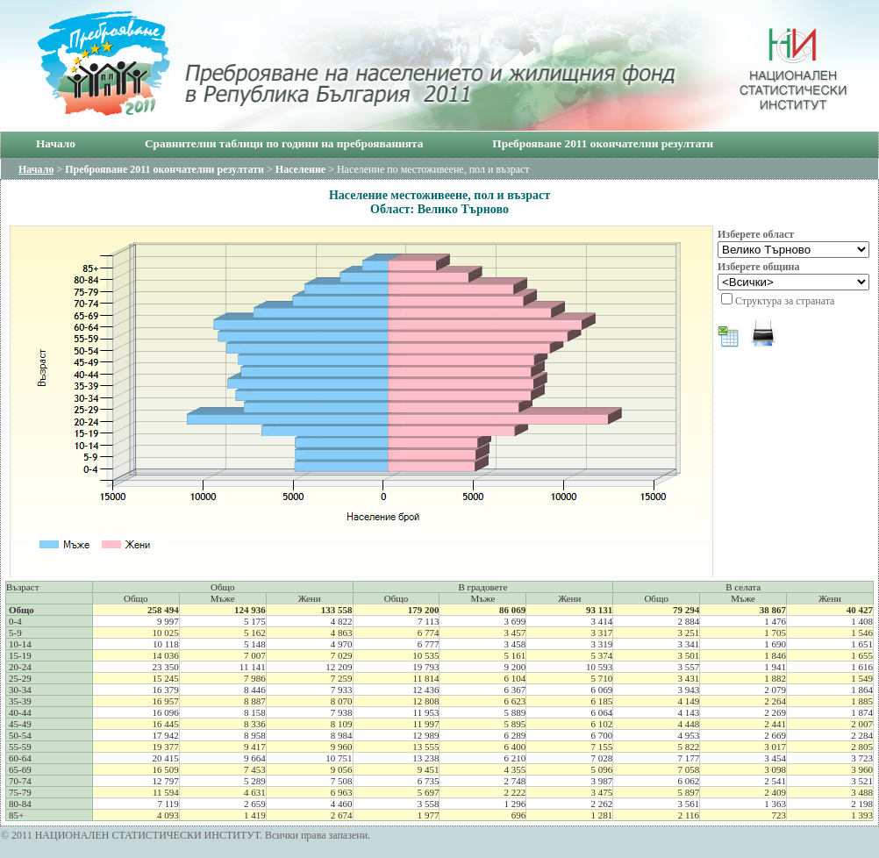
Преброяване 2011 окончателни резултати (602, 143)
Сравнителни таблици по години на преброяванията (284, 143)
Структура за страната (784, 301)
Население (300, 169)
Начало (55, 143)
